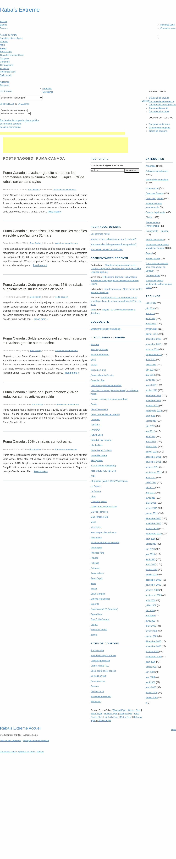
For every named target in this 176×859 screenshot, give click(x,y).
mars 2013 (151, 385)
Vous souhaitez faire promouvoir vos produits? (113, 244)
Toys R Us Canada (100, 619)
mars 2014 (151, 323)
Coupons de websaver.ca (161, 101)
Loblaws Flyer (104, 720)
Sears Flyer (96, 713)
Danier (94, 404)
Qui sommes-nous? (100, 234)
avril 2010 (150, 559)
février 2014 (151, 328)
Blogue (3, 24)
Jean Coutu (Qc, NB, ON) (103, 471)
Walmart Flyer (119, 710)
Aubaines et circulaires (11, 38)
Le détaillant (7, 104)
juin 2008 (150, 672)
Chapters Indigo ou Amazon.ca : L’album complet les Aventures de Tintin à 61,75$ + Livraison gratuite (116, 268)
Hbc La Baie (97, 445)
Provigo (94, 557)
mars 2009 (151, 625)
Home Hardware (99, 455)
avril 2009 (150, 620)
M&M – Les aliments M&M (104, 506)
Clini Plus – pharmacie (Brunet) (106, 385)
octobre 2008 (152, 651)
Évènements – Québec (157, 231)
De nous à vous (98, 676)
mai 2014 (150, 313)
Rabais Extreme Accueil (20, 728)
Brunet (94, 365)
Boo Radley (34, 189)
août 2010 (151, 539)
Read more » (55, 211)
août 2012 (151, 416)
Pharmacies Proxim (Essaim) (105, 542)
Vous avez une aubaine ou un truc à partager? (113, 239)
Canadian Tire (97, 380)
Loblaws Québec (99, 501)
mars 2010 (151, 564)
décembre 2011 (153, 457)
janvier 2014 (152, 334)
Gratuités (47, 88)
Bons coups (6, 51)
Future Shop (97, 435)
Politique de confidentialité (36, 740)
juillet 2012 (151, 421)
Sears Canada (98, 593)
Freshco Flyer (110, 713)
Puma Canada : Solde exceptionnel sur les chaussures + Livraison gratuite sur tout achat (44, 340)
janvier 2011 (152, 513)
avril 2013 (150, 380)
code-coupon (61, 297)
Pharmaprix (96, 547)
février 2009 (151, 631)
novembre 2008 (153, 646)
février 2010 (151, 569)
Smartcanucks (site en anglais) (106, 328)
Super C (95, 604)
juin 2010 (150, 549)
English (145, 101)
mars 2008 (151, 687)
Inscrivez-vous (167, 24)
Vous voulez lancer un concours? (107, 249)
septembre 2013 (154, 354)
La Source (96, 486)
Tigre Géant (96, 614)
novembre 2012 (153, 400)
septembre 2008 (154, 656)
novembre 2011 (153, 462)
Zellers (94, 634)
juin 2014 (150, 308)
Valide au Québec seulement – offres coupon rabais (159, 284)
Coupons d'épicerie (158, 108)
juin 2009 (150, 610)
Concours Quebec (155, 198)
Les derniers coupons (10, 123)
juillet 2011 (151, 482)
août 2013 (151, 359)
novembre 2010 (153, 523)
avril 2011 (150, 498)
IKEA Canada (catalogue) (103, 465)
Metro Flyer (125, 717)
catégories (6, 91)
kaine (93, 309)
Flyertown (95, 430)
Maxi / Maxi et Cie (99, 517)
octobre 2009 (152, 590)
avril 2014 (150, 318)
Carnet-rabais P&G (100, 665)
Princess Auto (97, 552)
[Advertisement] (62, 133)
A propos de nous (26, 751)
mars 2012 (151, 441)
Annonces (151, 166)
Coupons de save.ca (159, 98)
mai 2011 (150, 492)
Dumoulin (95, 419)
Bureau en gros (98, 370)
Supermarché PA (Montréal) (104, 609)
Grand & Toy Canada (101, 440)
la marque (23, 104)
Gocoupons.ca (98, 681)
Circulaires (47, 92)
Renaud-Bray (97, 573)
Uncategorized (153, 275)
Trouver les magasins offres (107, 165)
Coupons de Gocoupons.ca (162, 104)
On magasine (6, 65)
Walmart (4, 41)
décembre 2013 (153, 339)
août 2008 (151, 661)
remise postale (153, 258)
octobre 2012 (152, 405)
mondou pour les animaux (103, 532)
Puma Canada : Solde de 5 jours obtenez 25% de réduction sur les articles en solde (40, 394)
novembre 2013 (153, 344)
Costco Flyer (134, 710)
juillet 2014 (151, 303)
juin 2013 (150, 369)
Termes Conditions (10, 740)
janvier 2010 (152, 574)
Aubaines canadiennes (64, 189)
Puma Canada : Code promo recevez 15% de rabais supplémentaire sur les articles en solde (43, 287)
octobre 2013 (152, 349)
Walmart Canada (99, 629)
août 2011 (151, 477)
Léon (93, 496)
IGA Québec (97, 460)
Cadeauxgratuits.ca (100, 660)
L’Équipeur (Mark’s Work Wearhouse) (109, 481)
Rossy (94, 588)
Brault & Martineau (100, 354)
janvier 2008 (152, 697)
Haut (173, 729)
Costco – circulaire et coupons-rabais (109, 399)
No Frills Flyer (111, 717)
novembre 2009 (153, 585)
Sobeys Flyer (125, 713)
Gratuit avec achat (155, 239)
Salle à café (6, 75)
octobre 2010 (152, 528)
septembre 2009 (154, 595)
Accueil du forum (8, 35)
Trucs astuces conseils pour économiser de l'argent (157, 267)
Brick (93, 359)
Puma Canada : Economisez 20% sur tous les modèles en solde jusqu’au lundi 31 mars (45, 233)
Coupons (4, 58)
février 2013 (151, 390)
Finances (4, 68)
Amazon (95, 344)
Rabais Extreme (20, 10)
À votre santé (97, 650)
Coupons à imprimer (159, 111)
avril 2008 (150, 682)
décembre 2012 (153, 395)
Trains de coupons (158, 131)
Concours (5, 61)
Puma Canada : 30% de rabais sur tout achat (37, 441)
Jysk (93, 476)
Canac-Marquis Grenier (102, 375)
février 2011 (151, 508)
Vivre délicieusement (101, 696)
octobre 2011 (152, 467)
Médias (40, 751)
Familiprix (95, 424)
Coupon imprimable (155, 212)
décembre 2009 (153, 580)
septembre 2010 (154, 533)
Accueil (3, 21)
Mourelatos (96, 537)
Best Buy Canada (99, 349)
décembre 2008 (153, 641)
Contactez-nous (168, 28)
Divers (149, 217)
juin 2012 (150, 426)
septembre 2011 (154, 472)
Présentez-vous (7, 71)
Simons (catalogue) (100, 598)
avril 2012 (150, 436)
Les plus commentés (10, 127)
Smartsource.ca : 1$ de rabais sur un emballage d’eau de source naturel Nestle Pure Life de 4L (116, 301)
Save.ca (95, 686)
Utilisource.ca (97, 691)
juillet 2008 (151, 666)
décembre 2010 (153, 518)
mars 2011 (151, 503)
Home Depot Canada (101, 450)
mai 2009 (150, 615)
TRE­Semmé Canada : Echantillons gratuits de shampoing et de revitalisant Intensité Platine (115, 280)
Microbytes (96, 527)
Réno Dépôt (96, 578)
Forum (4, 28)
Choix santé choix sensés (103, 671)
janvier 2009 (152, 636)
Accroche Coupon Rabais (103, 655)
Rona (93, 583)
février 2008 (151, 692)
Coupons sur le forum (159, 124)
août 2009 (151, 600)
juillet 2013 (151, 364)
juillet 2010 (151, 544)
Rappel (149, 253)
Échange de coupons (159, 127)
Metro (93, 522)
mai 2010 (150, 554)
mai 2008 (150, 677)
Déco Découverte (99, 409)
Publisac (95, 563)
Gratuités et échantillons (12, 55)
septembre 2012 (154, 410)
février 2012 (151, 446)
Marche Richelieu (99, 512)
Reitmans (95, 568)
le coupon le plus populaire (19, 120)
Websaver (96, 701)
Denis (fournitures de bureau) (105, 414)
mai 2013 (150, 375)
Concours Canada (155, 193)
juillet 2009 (151, 605)
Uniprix (94, 624)
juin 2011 (150, 487)
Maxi (2, 45)
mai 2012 (150, 431)
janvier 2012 (152, 451)
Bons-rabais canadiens (157, 179)
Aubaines (4, 82)
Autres (3, 48)
